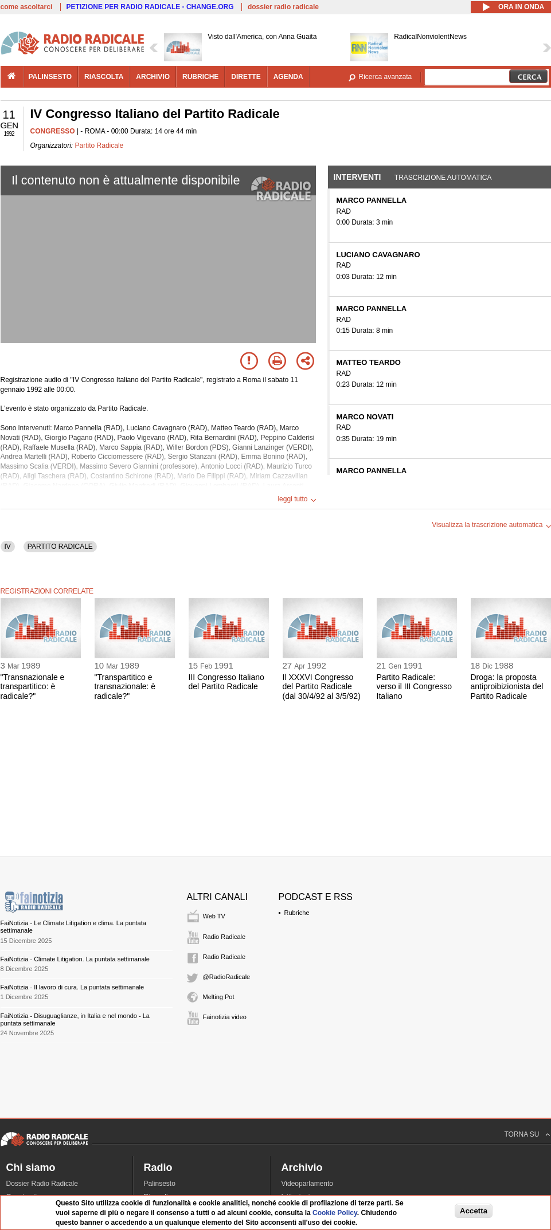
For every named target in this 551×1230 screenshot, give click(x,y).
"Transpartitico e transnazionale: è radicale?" (125, 687)
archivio (153, 77)
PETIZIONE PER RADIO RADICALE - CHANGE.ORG (150, 7)
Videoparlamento (308, 1184)
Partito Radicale (99, 146)
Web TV (214, 916)
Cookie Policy (334, 1213)
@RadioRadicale (227, 976)
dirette (245, 77)
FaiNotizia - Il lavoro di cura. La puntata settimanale (72, 987)
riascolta (103, 77)
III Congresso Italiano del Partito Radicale (226, 682)
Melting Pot (219, 996)
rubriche (200, 77)
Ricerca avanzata (385, 77)
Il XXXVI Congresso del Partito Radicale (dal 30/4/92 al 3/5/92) (322, 687)
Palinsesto (159, 1184)
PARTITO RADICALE (60, 547)
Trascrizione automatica (443, 178)
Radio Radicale (224, 936)
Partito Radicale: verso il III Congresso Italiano (414, 687)
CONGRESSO (52, 131)
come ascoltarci (27, 7)
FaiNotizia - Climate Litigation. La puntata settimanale (75, 959)
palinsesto (50, 77)
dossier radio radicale (283, 7)
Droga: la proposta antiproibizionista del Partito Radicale (507, 687)
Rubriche (297, 912)
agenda (288, 77)
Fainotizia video (225, 1016)
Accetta (473, 1211)
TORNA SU (521, 1134)
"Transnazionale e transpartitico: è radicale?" (33, 687)
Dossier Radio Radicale (42, 1184)
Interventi (357, 177)
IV (8, 547)
